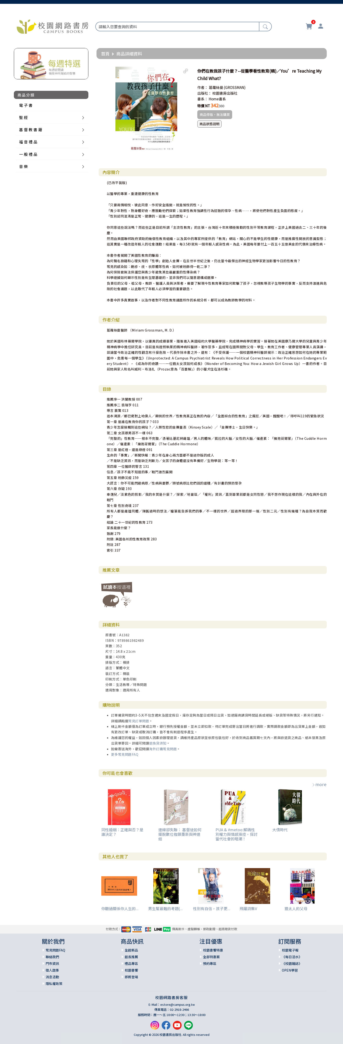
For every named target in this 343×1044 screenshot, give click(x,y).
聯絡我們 (52, 956)
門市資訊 (52, 963)
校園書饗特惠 (213, 950)
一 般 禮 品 (28, 154)
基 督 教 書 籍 (30, 129)
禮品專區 (131, 963)
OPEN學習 (290, 970)
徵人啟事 (52, 970)
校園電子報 (290, 950)
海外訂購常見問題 (163, 748)
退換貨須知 (157, 743)
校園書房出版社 (224, 93)
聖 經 (23, 117)
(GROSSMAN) (235, 87)
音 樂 (23, 166)
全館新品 (131, 950)
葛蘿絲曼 (216, 87)
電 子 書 (25, 105)
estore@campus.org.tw (177, 1004)
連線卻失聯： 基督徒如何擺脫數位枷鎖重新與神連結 (179, 834)
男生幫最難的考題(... (165, 908)
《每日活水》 (292, 956)
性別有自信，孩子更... (211, 908)
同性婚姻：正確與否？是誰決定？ (122, 832)
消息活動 (52, 976)
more (319, 784)
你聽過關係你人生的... (120, 908)
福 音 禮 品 (28, 142)
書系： (202, 98)
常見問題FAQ (55, 950)
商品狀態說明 (209, 123)
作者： (202, 87)
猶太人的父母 (295, 908)
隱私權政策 (54, 983)
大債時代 (280, 829)
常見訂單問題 (138, 720)
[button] (185, 71)
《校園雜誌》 (292, 963)
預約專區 (209, 963)
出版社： (204, 93)
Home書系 (217, 98)
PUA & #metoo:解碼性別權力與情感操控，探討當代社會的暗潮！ (236, 834)
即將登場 (131, 976)
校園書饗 (131, 970)
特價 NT (203, 105)
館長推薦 (131, 956)
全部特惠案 (211, 956)
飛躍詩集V (248, 908)
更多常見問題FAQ (125, 754)
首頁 (105, 53)
